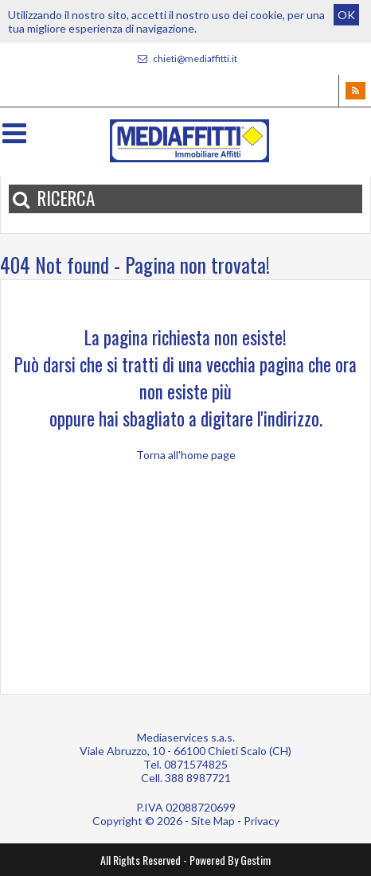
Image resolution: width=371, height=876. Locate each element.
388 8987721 (198, 778)
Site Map (213, 820)
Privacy (261, 820)
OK (346, 14)
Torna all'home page (186, 454)
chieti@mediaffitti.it (185, 58)
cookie (266, 14)
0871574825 (196, 764)
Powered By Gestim (230, 859)
